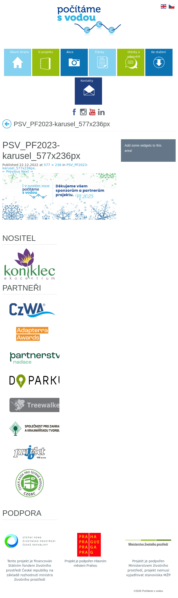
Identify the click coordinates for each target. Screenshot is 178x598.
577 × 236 (52, 165)
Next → (27, 171)
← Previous (11, 171)
